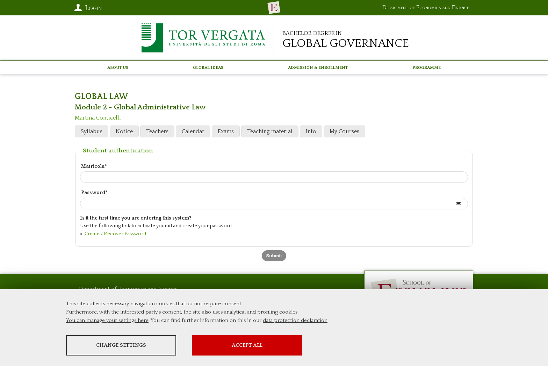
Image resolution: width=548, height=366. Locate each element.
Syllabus (91, 131)
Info (311, 131)
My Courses (344, 131)
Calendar (193, 131)
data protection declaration (295, 320)
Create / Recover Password (115, 234)
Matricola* (94, 166)
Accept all (247, 345)
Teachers (157, 131)
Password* (94, 192)
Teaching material (270, 131)
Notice (124, 131)
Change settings (121, 345)
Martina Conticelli (98, 118)
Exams (226, 131)
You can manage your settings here (107, 320)
